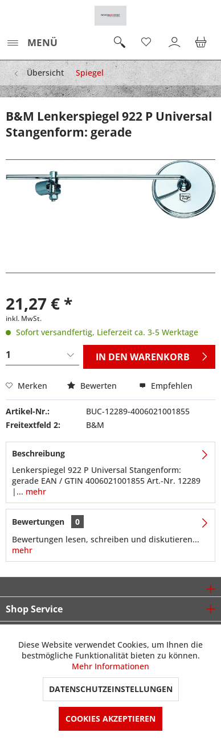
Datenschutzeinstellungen (111, 689)
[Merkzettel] (147, 42)
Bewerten (93, 385)
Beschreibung (38, 453)
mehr (34, 491)
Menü (32, 41)
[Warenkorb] (202, 42)
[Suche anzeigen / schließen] (119, 42)
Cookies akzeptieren (110, 718)
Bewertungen (38, 521)
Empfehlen (166, 385)
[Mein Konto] (174, 42)
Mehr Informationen (110, 666)
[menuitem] (31, 42)
